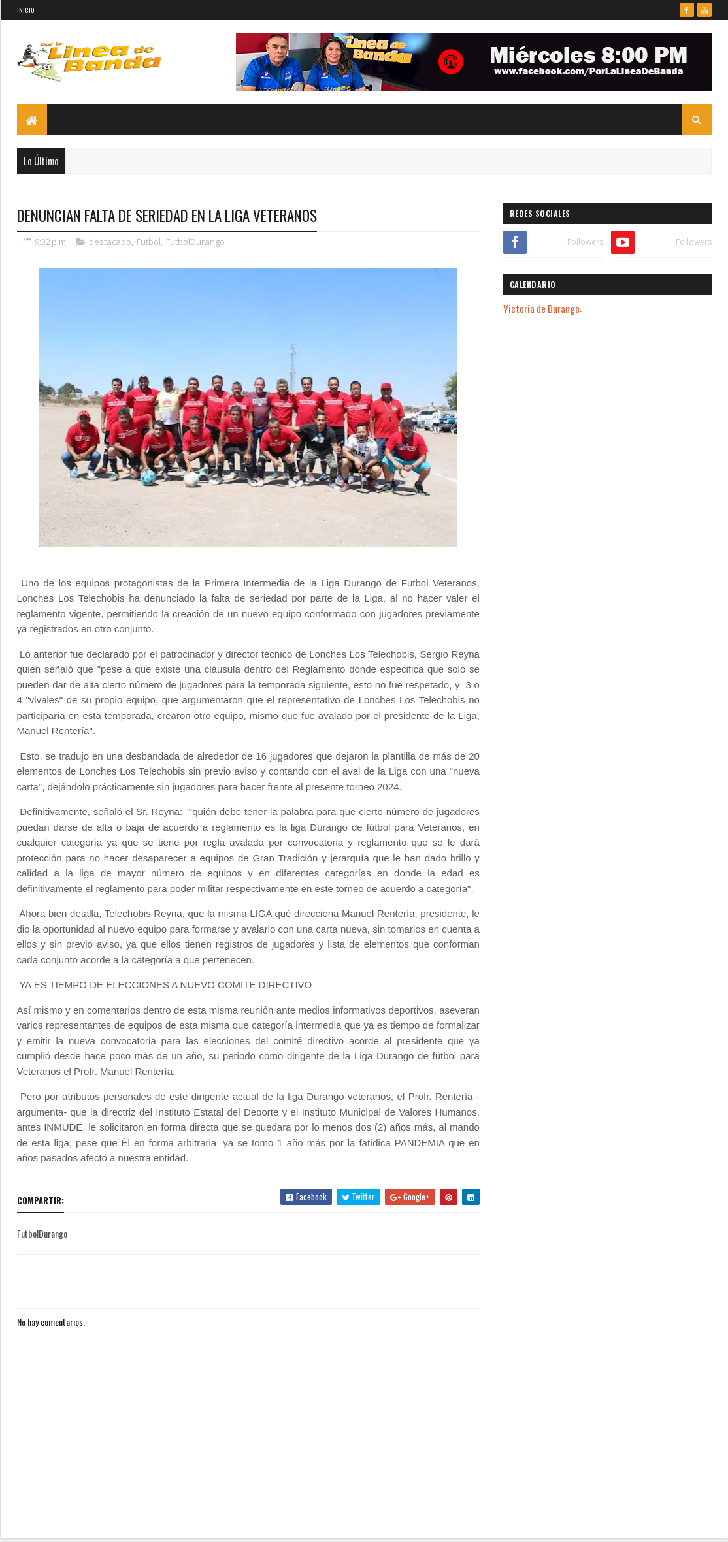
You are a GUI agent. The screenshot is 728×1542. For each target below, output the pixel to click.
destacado (110, 242)
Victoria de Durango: (542, 308)
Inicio (26, 10)
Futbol (149, 242)
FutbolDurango (195, 242)
